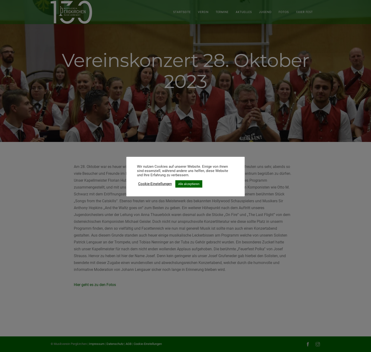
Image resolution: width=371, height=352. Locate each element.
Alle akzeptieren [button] (188, 184)
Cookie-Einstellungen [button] (155, 184)
